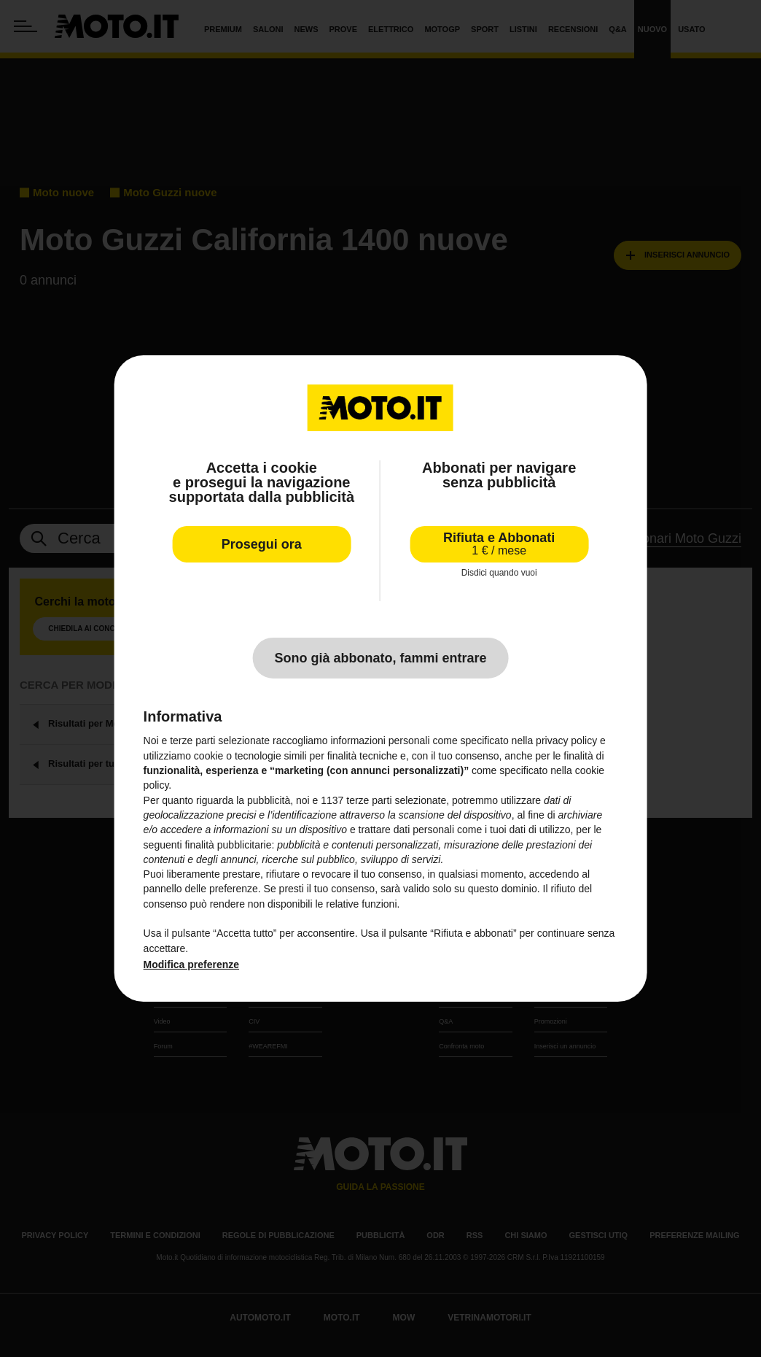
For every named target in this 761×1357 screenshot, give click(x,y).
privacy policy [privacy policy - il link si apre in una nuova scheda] (566, 740)
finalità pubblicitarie (227, 845)
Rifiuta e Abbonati (499, 543)
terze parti (368, 800)
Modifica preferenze (191, 964)
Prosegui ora (262, 544)
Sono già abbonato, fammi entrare (380, 658)
